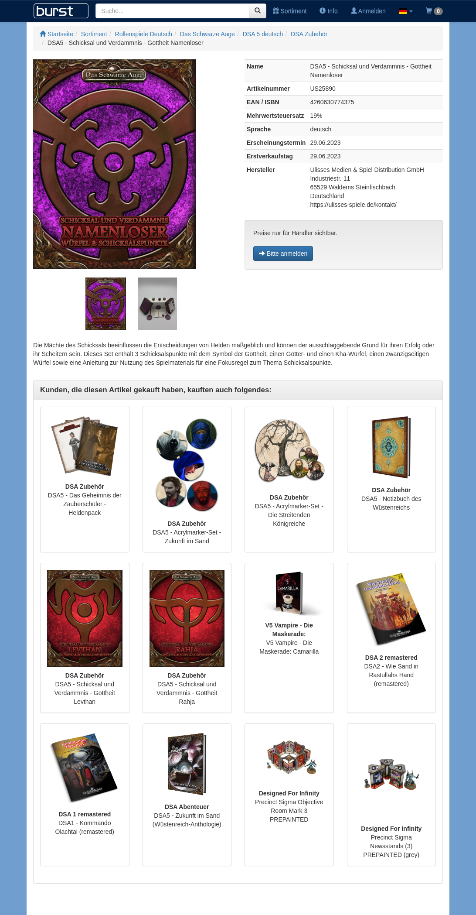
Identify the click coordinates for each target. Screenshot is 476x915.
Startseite (56, 34)
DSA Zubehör (309, 34)
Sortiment (290, 10)
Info (328, 10)
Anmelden (368, 10)
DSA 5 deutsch (263, 34)
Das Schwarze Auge (207, 34)
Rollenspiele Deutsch (144, 34)
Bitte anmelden (283, 253)
